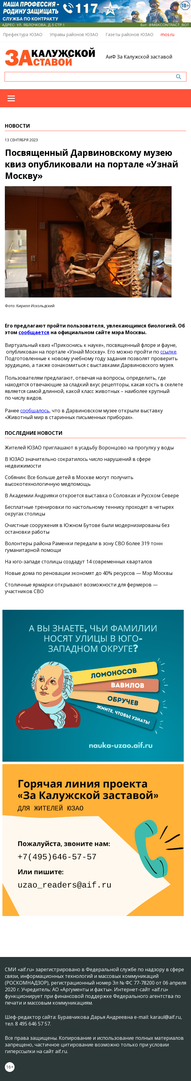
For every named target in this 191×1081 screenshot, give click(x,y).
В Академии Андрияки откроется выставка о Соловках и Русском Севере (92, 495)
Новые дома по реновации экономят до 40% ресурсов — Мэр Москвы (89, 573)
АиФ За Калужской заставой (139, 56)
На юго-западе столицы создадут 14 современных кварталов (78, 561)
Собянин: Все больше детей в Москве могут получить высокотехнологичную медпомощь (69, 480)
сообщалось (34, 410)
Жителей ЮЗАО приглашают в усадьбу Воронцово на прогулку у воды (89, 447)
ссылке (168, 351)
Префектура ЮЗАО (22, 34)
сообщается (33, 332)
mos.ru (167, 34)
